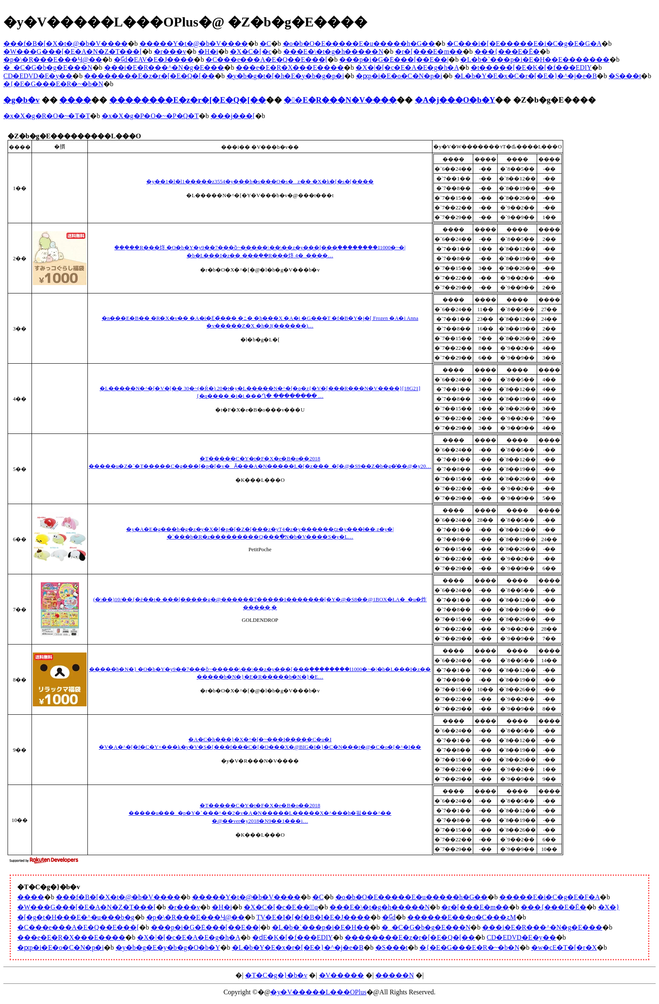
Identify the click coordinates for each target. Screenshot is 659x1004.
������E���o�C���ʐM (461, 917)
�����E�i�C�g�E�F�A (549, 897)
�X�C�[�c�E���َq (281, 907)
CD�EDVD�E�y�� (37, 75)
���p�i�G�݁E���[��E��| (393, 59)
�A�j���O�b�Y (455, 99)
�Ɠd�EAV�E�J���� (154, 59)
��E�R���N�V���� (340, 99)
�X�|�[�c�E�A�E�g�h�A (407, 67)
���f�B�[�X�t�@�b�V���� (65, 43)
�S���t (625, 75)
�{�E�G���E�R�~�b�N (53, 83)
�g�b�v (21, 99)
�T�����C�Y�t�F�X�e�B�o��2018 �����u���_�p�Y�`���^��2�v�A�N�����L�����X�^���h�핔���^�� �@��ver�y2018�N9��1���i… (260, 813)
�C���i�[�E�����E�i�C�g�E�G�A (524, 43)
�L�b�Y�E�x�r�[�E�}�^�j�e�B (298, 947)
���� (75, 99)
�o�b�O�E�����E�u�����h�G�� (359, 43)
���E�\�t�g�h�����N (333, 51)
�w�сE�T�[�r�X (564, 947)
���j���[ (233, 115)
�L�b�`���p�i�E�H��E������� (534, 59)
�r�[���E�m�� (429, 51)
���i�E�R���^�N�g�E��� (164, 67)
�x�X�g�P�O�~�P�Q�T (150, 115)
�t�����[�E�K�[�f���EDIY (531, 67)
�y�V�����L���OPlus (318, 992)
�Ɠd (388, 917)
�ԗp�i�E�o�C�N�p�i (399, 75)
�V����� (341, 975)
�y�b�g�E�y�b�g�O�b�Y (168, 947)
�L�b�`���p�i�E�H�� (321, 927)
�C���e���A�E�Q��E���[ (266, 59)
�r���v (170, 51)
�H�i (208, 51)
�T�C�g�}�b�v (276, 975)
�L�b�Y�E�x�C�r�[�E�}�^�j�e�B (525, 75)
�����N (394, 975)
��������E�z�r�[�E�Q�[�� (149, 75)
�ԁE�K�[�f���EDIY (292, 937)
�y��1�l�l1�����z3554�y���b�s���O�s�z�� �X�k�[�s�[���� (260, 182)
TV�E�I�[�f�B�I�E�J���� (313, 917)
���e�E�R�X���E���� (290, 67)
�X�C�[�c (251, 51)
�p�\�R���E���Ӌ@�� (52, 59)
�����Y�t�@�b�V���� (194, 43)
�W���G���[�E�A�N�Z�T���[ (72, 51)
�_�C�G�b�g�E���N (47, 67)
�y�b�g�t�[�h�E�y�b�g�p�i (285, 75)
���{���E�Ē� (507, 51)
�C (265, 43)
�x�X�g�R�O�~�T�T (46, 115)
